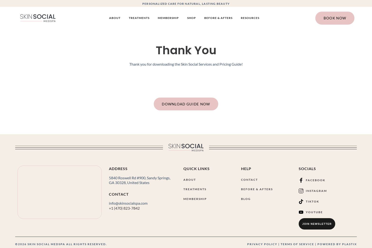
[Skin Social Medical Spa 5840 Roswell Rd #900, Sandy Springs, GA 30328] (60, 192)
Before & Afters (218, 18)
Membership (168, 18)
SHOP (191, 18)
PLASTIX (349, 244)
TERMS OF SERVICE (297, 244)
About (115, 18)
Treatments (139, 18)
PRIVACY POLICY (262, 244)
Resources (250, 18)
